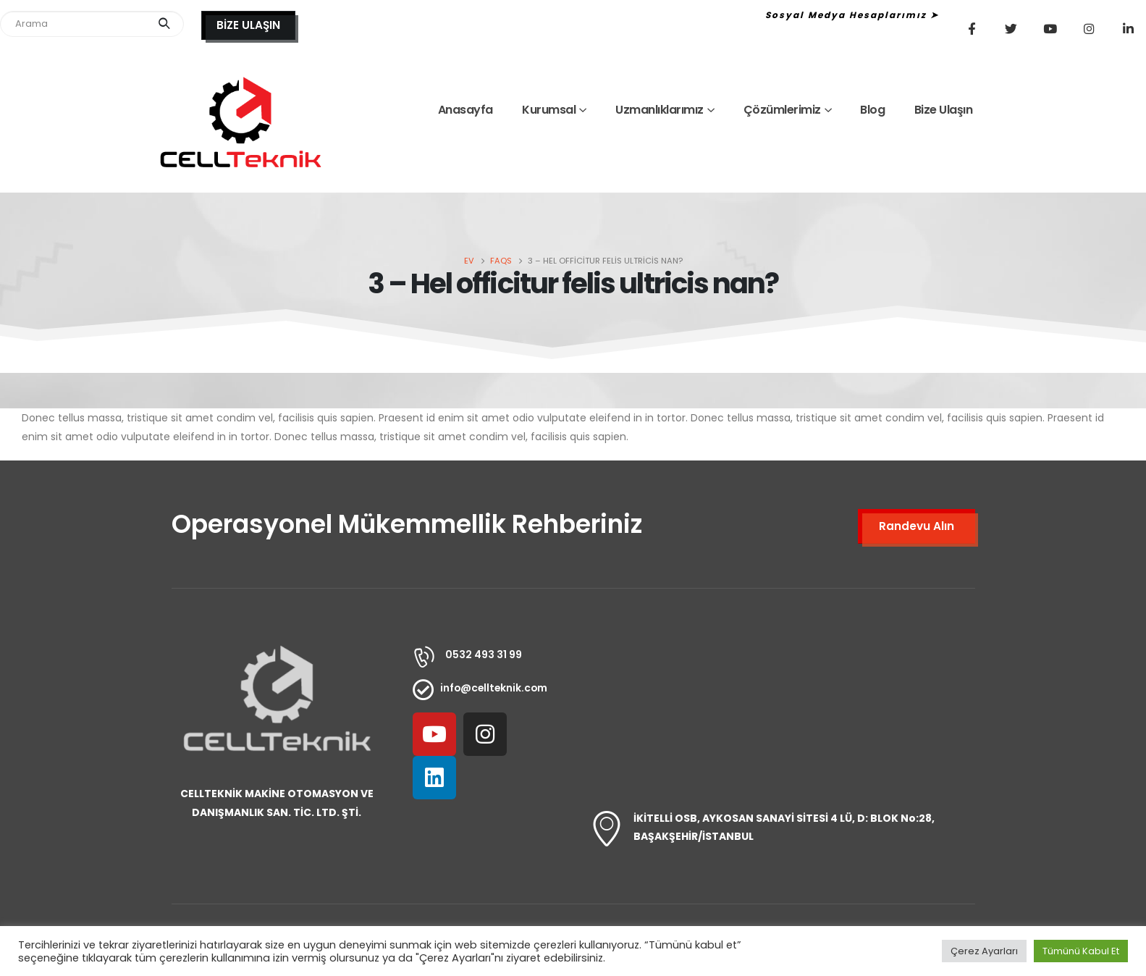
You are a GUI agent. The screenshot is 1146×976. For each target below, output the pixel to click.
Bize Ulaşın (943, 109)
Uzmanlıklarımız (659, 109)
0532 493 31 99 (483, 654)
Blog (872, 109)
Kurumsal (549, 109)
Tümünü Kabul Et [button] (1080, 951)
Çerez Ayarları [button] (984, 951)
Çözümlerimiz (782, 109)
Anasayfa (465, 109)
